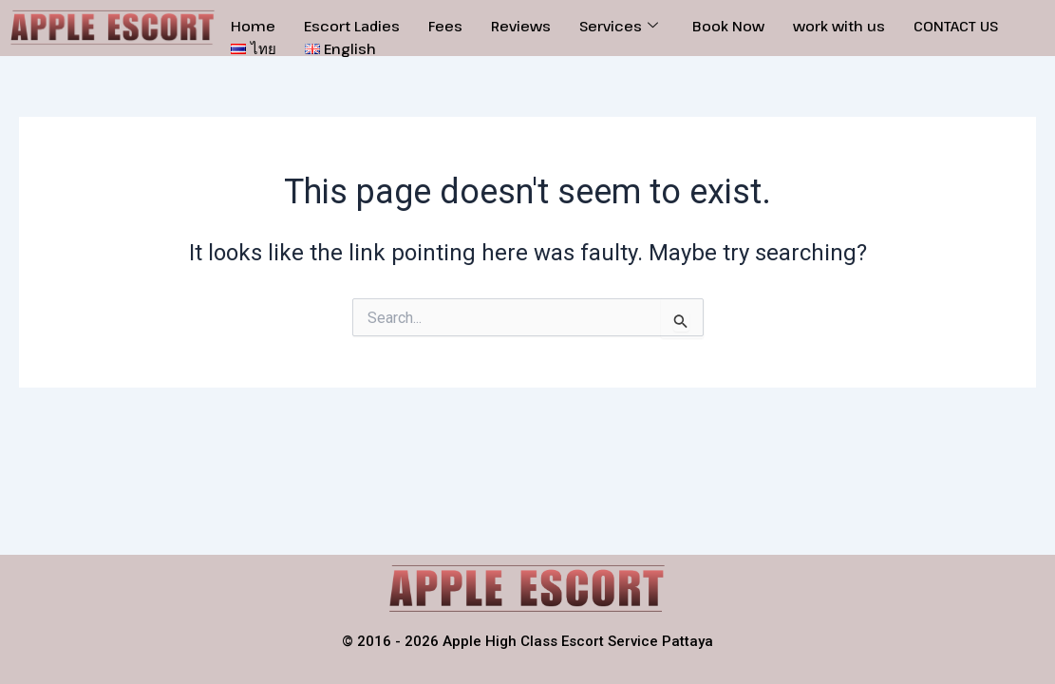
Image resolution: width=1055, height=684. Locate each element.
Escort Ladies (352, 25)
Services (618, 25)
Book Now (728, 25)
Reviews (521, 25)
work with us (839, 25)
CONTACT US (956, 25)
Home (253, 25)
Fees (445, 25)
